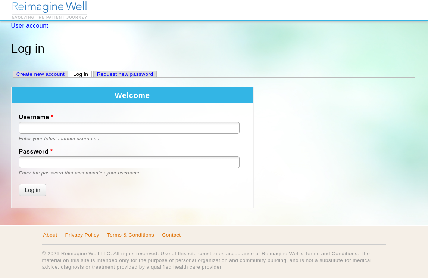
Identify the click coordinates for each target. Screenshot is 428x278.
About (50, 235)
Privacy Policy (82, 235)
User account (30, 25)
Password (36, 151)
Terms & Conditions (130, 235)
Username (36, 117)
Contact (171, 235)
